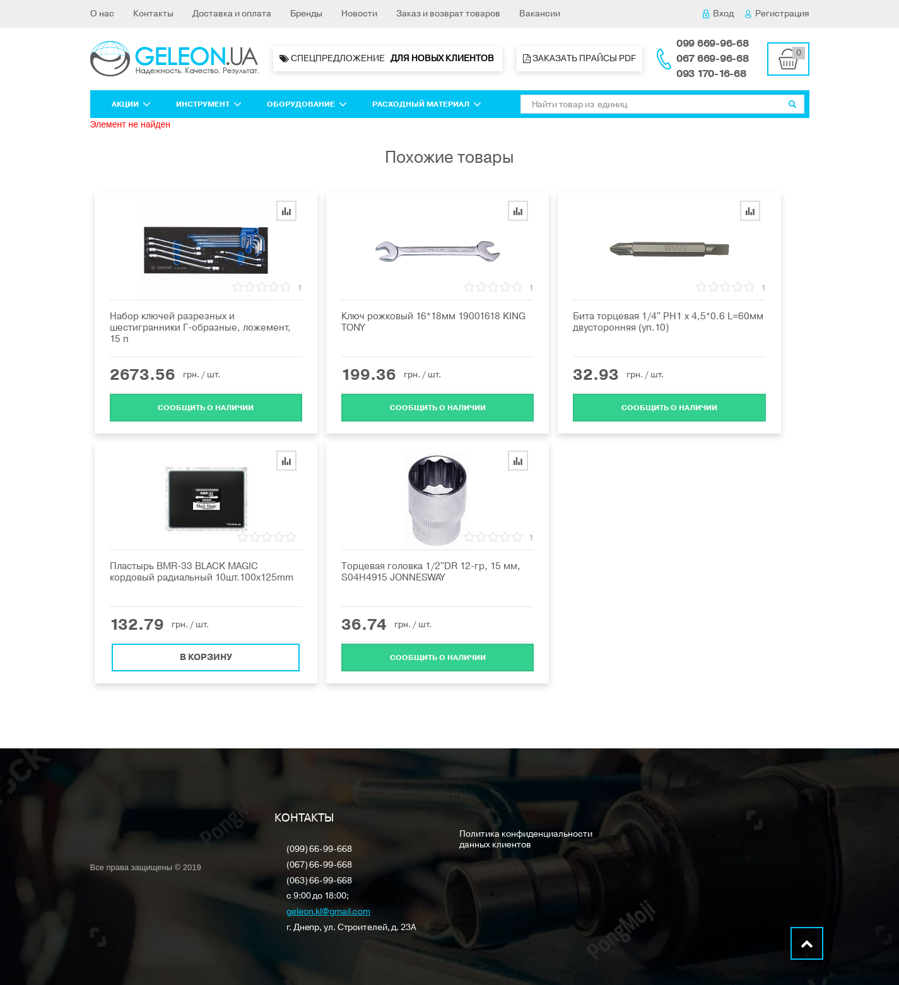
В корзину (206, 656)
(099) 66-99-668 (319, 849)
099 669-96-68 (712, 43)
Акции (131, 104)
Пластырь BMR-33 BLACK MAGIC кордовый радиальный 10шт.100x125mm (201, 572)
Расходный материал (426, 104)
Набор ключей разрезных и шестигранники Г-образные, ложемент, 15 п (200, 327)
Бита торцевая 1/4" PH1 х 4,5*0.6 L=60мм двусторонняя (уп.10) (668, 322)
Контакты (153, 14)
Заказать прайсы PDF (579, 58)
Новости (359, 14)
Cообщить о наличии (206, 406)
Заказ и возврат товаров (448, 14)
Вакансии (539, 14)
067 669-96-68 (712, 59)
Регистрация (777, 14)
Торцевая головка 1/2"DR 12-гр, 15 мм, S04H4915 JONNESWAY (430, 572)
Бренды (306, 14)
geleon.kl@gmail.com (328, 912)
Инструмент (209, 104)
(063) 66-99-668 (319, 881)
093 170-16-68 (711, 74)
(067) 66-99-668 (319, 865)
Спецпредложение (387, 58)
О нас (102, 14)
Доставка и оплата (231, 14)
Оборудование (307, 104)
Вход (718, 14)
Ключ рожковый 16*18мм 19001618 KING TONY (433, 322)
